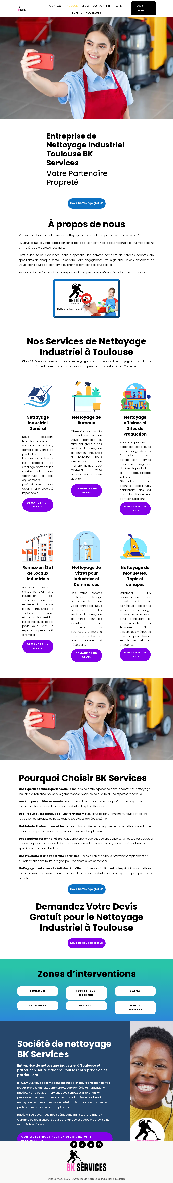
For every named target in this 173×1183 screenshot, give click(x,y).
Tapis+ (119, 6)
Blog (85, 6)
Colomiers (38, 1005)
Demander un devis (38, 504)
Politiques (93, 13)
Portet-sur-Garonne (86, 993)
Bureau (77, 13)
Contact (56, 6)
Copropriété (102, 6)
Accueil (72, 6)
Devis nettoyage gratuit (86, 203)
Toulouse (38, 991)
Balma (135, 991)
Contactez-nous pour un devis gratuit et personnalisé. (57, 1138)
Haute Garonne (135, 1007)
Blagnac (86, 1005)
